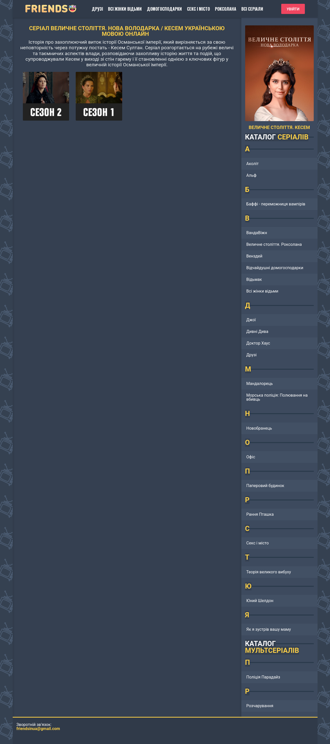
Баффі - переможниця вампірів (275, 204)
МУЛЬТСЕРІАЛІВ (272, 650)
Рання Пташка (260, 514)
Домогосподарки (164, 9)
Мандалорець (259, 383)
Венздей (254, 256)
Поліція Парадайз (263, 677)
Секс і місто (198, 9)
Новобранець (259, 428)
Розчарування (259, 705)
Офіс (250, 457)
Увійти (293, 9)
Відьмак (254, 279)
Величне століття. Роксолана (274, 244)
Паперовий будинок (265, 485)
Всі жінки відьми (125, 9)
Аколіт (252, 163)
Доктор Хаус (258, 343)
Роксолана (225, 9)
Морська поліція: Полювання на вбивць (277, 397)
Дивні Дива (257, 331)
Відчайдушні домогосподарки (274, 267)
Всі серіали (252, 9)
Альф (251, 175)
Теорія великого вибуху (268, 572)
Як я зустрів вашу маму (268, 629)
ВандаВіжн (256, 232)
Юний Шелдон (260, 600)
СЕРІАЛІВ (292, 137)
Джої (251, 319)
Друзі (97, 9)
